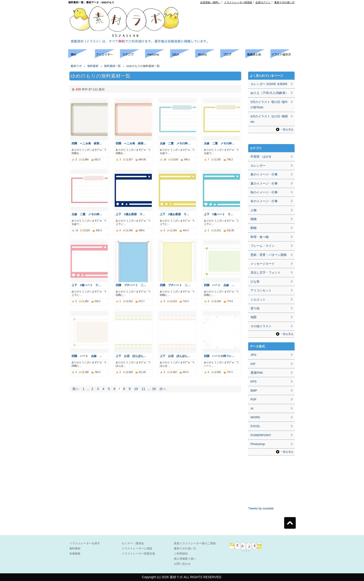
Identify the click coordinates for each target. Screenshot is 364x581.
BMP (253, 390)
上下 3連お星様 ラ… (130, 214)
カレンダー (258, 165)
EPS (253, 381)
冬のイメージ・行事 (264, 201)
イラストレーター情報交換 (138, 553)
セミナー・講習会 (133, 543)
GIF (253, 364)
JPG (253, 355)
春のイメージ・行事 (264, 174)
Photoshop (257, 444)
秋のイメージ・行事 (264, 192)
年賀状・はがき (261, 156)
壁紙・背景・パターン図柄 (268, 255)
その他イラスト (261, 326)
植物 (253, 219)
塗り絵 (255, 308)
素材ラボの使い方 (284, 2)
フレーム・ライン (262, 246)
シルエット (258, 299)
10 (136, 389)
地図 (253, 317)
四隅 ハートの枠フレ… (219, 355)
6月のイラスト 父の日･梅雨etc (269, 119)
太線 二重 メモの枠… (175, 143)
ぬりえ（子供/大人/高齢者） (269, 93)
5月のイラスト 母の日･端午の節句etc (269, 104)
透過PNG (256, 372)
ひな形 (255, 281)
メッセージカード (262, 263)
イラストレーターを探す (84, 543)
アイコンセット (261, 290)
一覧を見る (287, 129)
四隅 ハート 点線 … (219, 285)
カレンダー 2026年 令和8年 (269, 84)
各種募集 (75, 553)
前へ (75, 389)
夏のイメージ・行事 (264, 183)
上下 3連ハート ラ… (218, 214)
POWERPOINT (260, 435)
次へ (162, 389)
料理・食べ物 (259, 237)
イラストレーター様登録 (238, 2)
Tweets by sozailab (261, 508)
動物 (253, 228)
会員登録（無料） (210, 2)
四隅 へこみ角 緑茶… (87, 143)
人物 (253, 210)
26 (154, 389)
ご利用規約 (181, 553)
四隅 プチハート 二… (131, 285)
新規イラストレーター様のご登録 (195, 543)
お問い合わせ (182, 563)
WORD (255, 417)
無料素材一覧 (112, 66)
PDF (253, 399)
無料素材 (92, 66)
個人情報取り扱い (185, 558)
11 (143, 389)
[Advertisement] (241, 14)
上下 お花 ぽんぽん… (131, 355)
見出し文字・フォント (265, 272)
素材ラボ (76, 66)
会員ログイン (263, 2)
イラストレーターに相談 (137, 548)
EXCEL (255, 426)
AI (251, 408)
